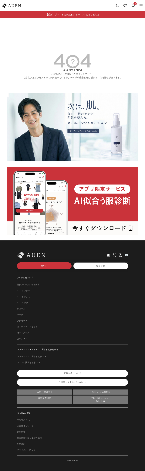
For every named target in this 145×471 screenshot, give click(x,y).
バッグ (20, 314)
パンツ (25, 303)
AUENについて (23, 419)
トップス (26, 296)
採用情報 (21, 432)
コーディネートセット (27, 327)
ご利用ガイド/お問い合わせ (72, 382)
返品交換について (73, 373)
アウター (26, 290)
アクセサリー (23, 320)
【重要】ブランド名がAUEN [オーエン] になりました (72, 14)
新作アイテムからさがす (28, 284)
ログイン (44, 265)
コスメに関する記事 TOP (28, 362)
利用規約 (21, 444)
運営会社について (25, 425)
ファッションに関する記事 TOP (31, 356)
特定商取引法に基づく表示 (29, 438)
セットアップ (23, 333)
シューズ (21, 308)
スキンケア (22, 339)
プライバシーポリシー (27, 450)
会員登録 (100, 266)
